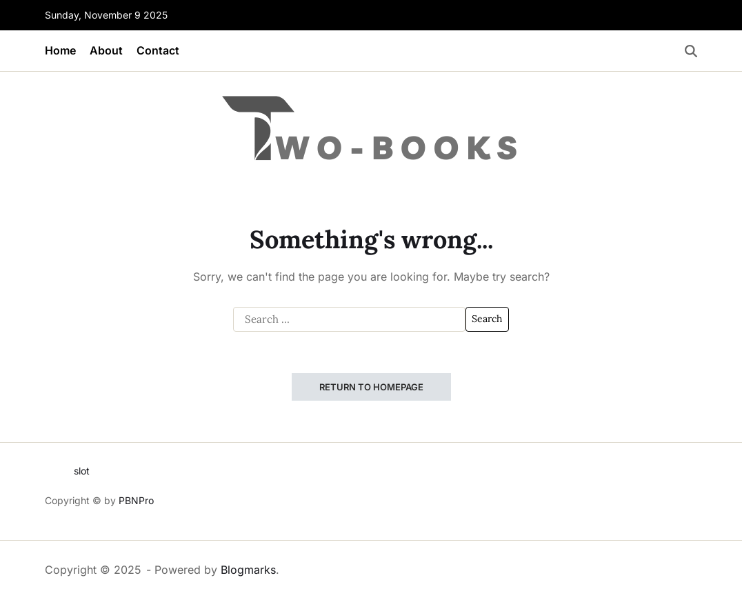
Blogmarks (248, 570)
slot (82, 471)
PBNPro (136, 500)
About (106, 50)
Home (60, 50)
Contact (158, 50)
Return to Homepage (371, 386)
